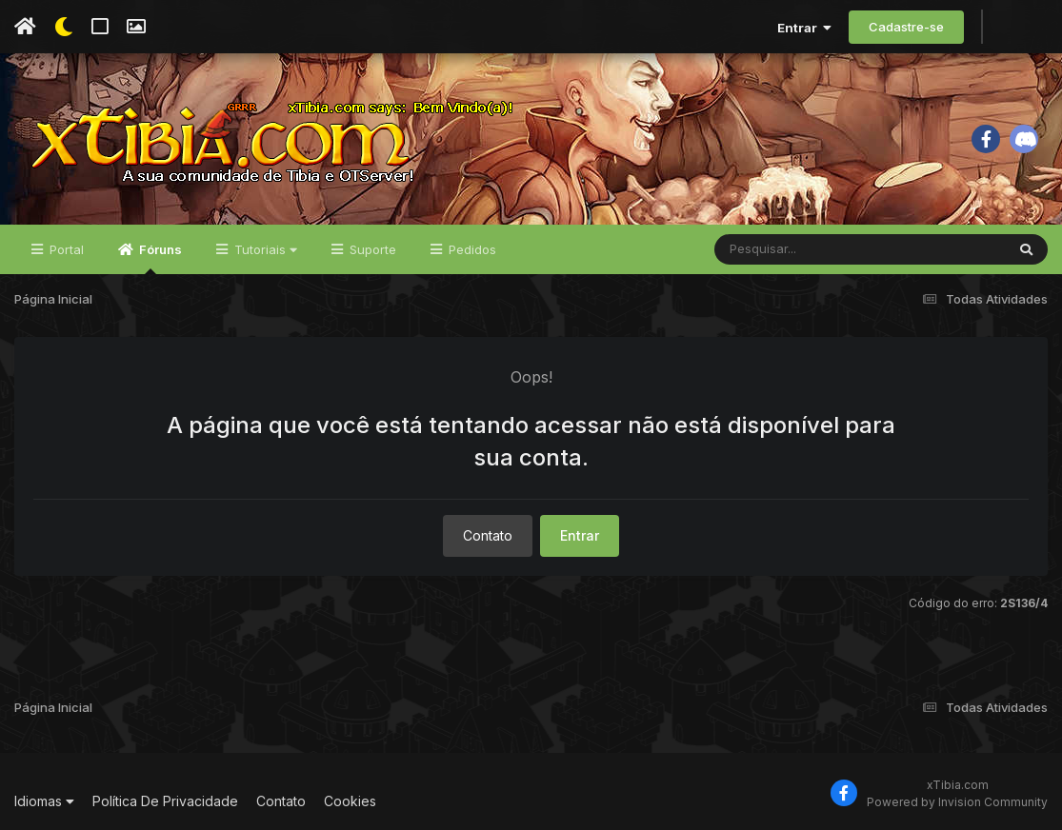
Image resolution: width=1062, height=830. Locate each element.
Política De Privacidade (165, 801)
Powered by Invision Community (957, 802)
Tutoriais (263, 249)
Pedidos (470, 249)
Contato (487, 535)
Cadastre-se (906, 26)
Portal (65, 249)
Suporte (371, 249)
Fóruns (159, 258)
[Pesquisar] (787, 249)
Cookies (350, 801)
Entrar (804, 27)
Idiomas (44, 801)
